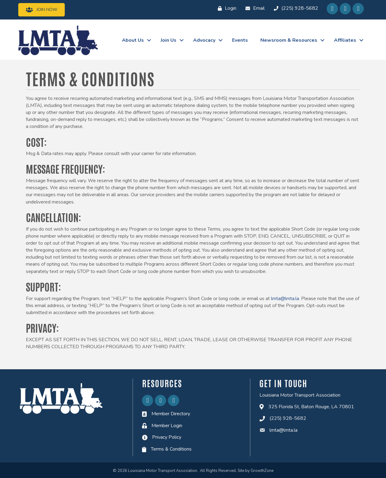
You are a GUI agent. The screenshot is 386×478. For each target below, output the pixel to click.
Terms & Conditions (171, 449)
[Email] (253, 8)
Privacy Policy (166, 437)
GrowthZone (262, 470)
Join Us (168, 40)
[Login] (225, 8)
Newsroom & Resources (288, 40)
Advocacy (204, 40)
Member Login (166, 425)
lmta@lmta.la (285, 298)
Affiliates (345, 40)
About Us (133, 40)
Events (240, 40)
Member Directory (170, 413)
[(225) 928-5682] (294, 8)
